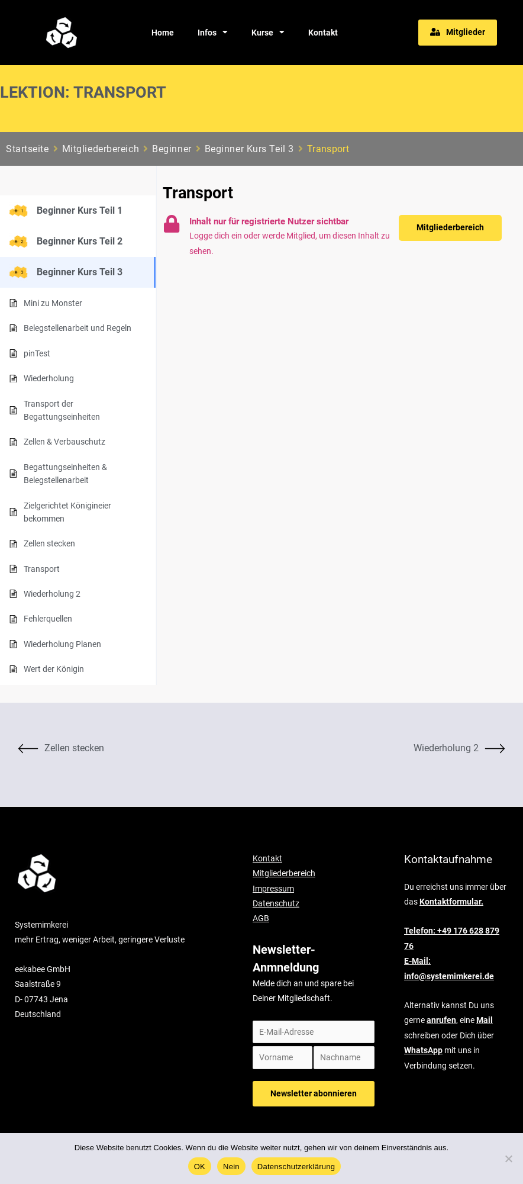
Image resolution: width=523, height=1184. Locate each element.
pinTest (37, 353)
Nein (231, 1166)
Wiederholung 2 (52, 594)
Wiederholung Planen (62, 644)
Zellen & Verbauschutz (64, 441)
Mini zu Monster (53, 303)
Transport (42, 569)
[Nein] (508, 1158)
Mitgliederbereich (101, 149)
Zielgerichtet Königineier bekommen (67, 512)
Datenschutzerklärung (296, 1166)
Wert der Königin (54, 669)
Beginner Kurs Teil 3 (249, 149)
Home (162, 32)
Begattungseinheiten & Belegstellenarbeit (65, 473)
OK (199, 1166)
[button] (457, 33)
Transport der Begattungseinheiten (62, 410)
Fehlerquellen (48, 618)
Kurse (268, 32)
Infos (213, 32)
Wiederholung (49, 378)
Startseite (27, 149)
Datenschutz (276, 903)
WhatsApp (423, 1050)
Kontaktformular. (451, 901)
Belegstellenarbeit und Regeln (77, 328)
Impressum (273, 888)
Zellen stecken (49, 543)
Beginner (171, 149)
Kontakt (323, 32)
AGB (261, 918)
